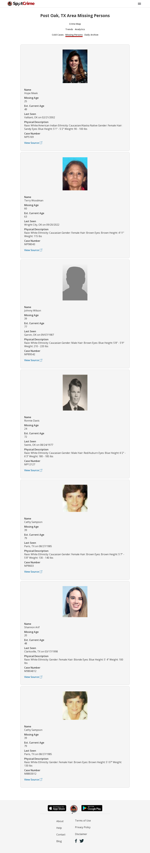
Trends (69, 29)
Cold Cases (58, 34)
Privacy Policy (83, 827)
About (60, 821)
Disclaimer (81, 834)
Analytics (80, 29)
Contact (60, 834)
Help (59, 828)
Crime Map (75, 23)
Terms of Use (83, 820)
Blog (59, 841)
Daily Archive (91, 34)
